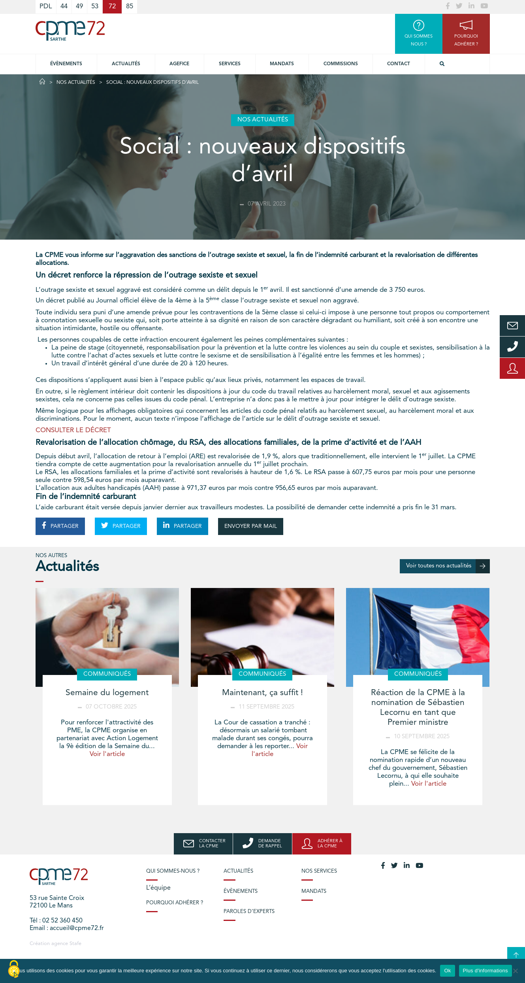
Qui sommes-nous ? (172, 871)
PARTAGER (60, 525)
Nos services (319, 871)
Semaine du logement (107, 693)
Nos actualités (75, 82)
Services (230, 64)
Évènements (66, 64)
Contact (398, 64)
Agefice (179, 64)
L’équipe (158, 888)
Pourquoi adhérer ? (174, 902)
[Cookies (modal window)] (14, 969)
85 (129, 6)
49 (79, 6)
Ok (447, 971)
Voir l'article (107, 754)
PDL (46, 6)
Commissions (341, 64)
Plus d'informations (485, 971)
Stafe (75, 943)
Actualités (126, 64)
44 (64, 6)
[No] (515, 971)
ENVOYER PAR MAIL (250, 526)
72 (112, 6)
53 (94, 6)
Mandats (282, 64)
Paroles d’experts (249, 911)
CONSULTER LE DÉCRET (73, 430)
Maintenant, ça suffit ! (262, 693)
